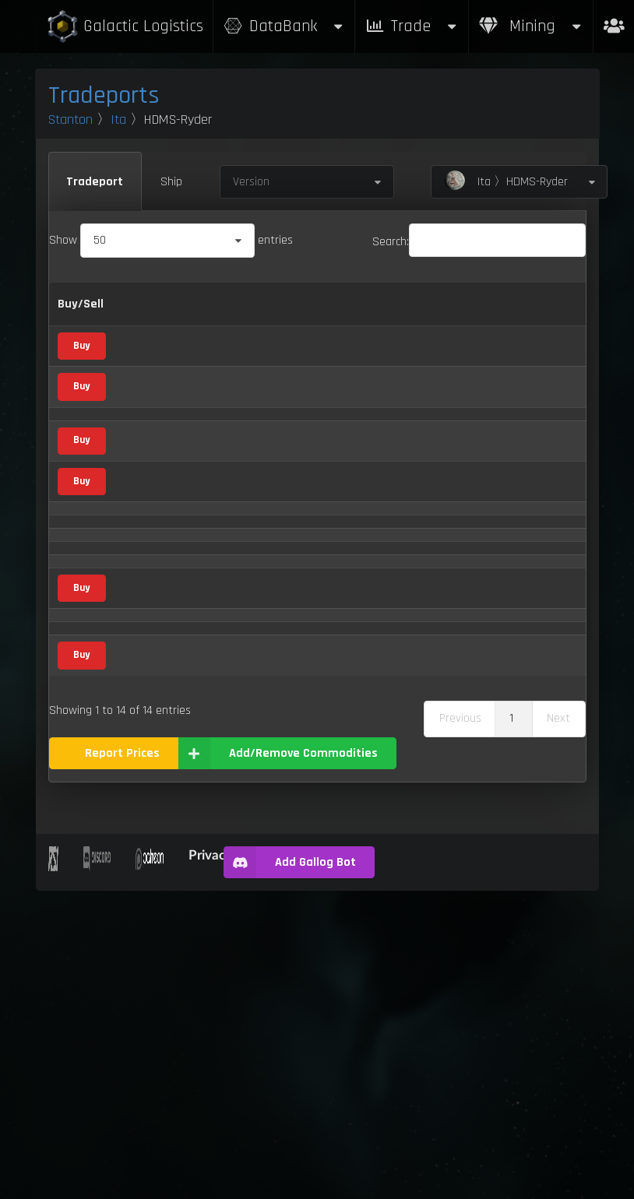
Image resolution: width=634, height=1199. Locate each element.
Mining (531, 26)
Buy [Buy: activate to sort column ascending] (313, 323)
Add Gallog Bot (289, 1171)
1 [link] (511, 1026)
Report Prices (122, 1061)
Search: (479, 242)
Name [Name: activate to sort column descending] (143, 323)
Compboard (156, 611)
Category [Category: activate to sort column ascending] (234, 323)
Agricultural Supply (239, 392)
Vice (236, 655)
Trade (412, 26)
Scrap (237, 611)
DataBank (284, 26)
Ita (118, 119)
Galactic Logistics (124, 27)
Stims (142, 924)
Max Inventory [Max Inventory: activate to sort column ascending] (496, 323)
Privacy (210, 1163)
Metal (241, 443)
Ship (171, 182)
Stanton (70, 119)
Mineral (228, 485)
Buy (81, 394)
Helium (144, 794)
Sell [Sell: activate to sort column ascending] (354, 323)
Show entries (171, 240)
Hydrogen (150, 833)
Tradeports (104, 95)
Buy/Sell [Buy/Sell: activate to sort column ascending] (81, 323)
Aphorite (148, 488)
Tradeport (94, 182)
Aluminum (152, 443)
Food (238, 880)
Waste (143, 963)
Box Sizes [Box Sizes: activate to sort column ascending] (559, 323)
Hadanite (149, 752)
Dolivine (146, 706)
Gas (233, 531)
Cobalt (143, 572)
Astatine (148, 531)
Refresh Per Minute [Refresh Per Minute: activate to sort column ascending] (420, 324)
